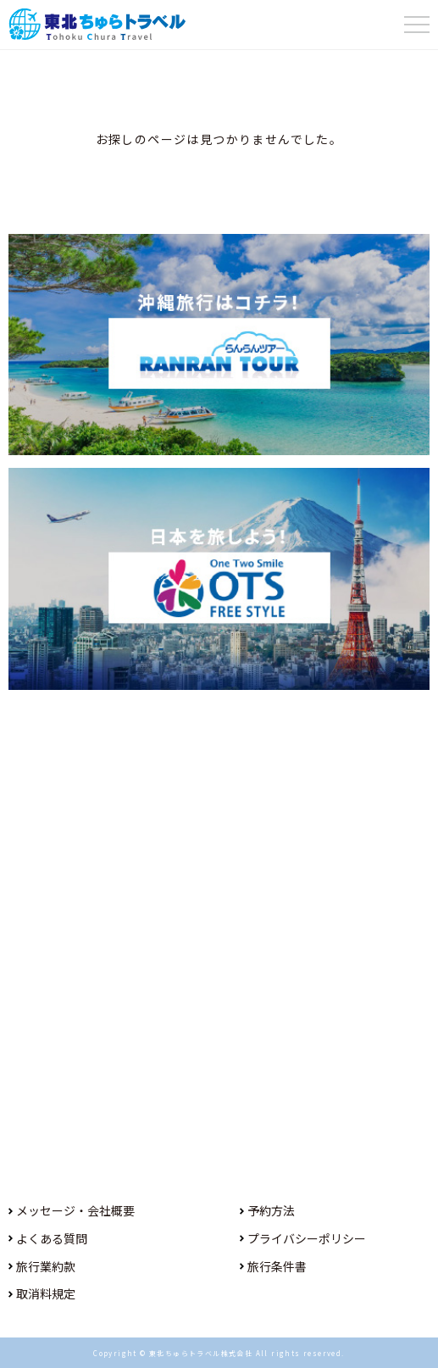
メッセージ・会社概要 (75, 1210)
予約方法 (271, 1210)
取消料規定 (45, 1293)
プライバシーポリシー (306, 1238)
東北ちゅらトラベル (97, 24)
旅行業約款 (45, 1266)
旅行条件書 (277, 1266)
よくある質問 (51, 1238)
